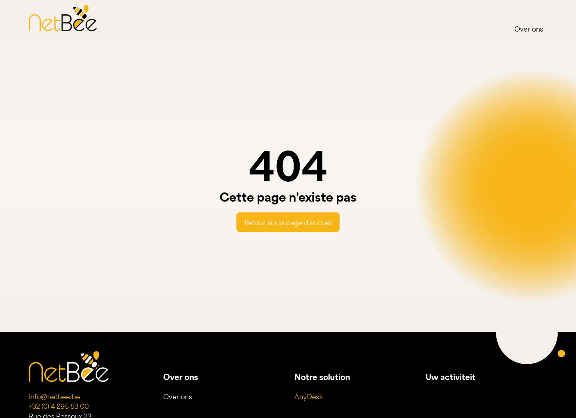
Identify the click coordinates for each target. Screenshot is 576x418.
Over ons (528, 28)
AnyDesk (308, 396)
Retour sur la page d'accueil (288, 222)
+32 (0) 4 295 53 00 (59, 405)
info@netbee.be (54, 396)
